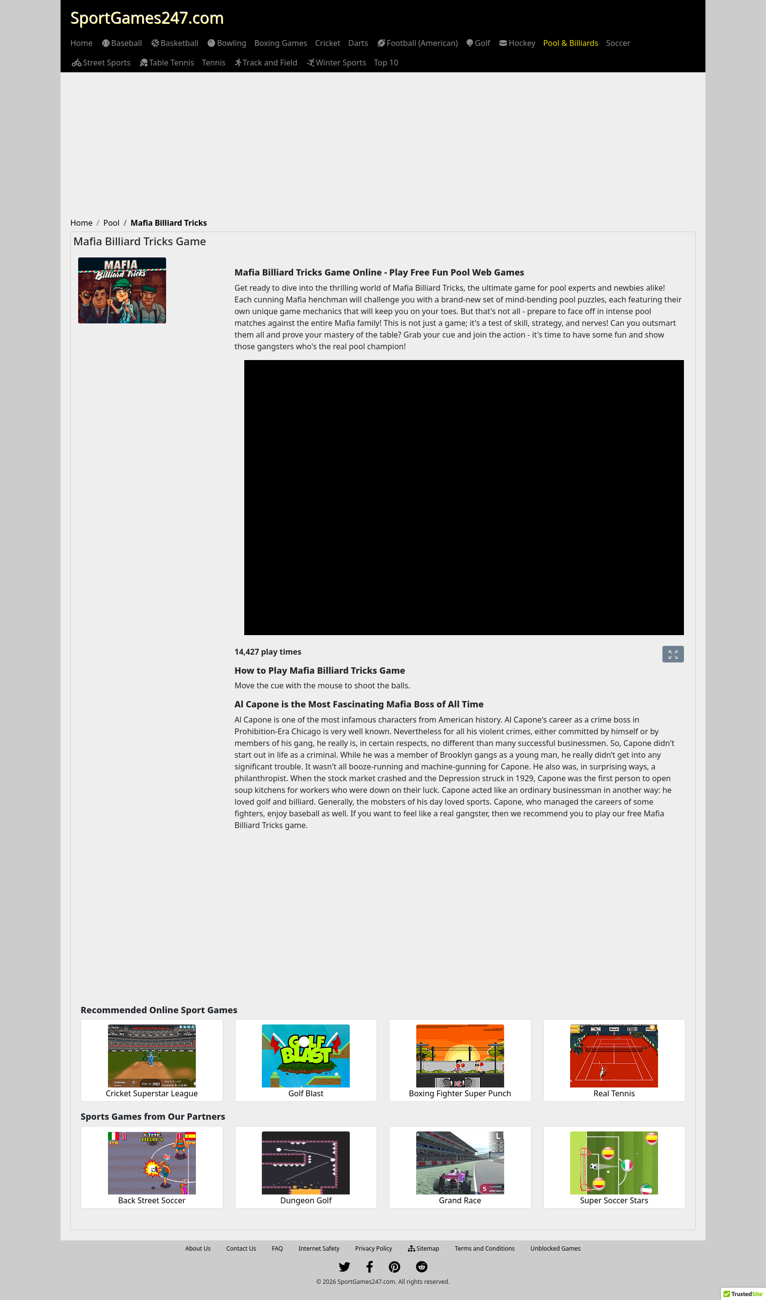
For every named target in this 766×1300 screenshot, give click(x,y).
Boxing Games (280, 43)
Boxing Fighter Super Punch (460, 1093)
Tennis (213, 62)
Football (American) (417, 43)
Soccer (618, 43)
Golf (478, 43)
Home (81, 43)
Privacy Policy (373, 1248)
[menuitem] (81, 43)
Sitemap (423, 1248)
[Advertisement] (383, 145)
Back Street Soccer (152, 1200)
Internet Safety (319, 1248)
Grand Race (460, 1200)
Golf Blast (305, 1093)
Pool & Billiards (570, 43)
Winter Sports (335, 62)
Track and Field (266, 62)
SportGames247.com (147, 17)
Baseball (121, 43)
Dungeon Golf (306, 1200)
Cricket (327, 43)
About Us (198, 1248)
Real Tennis (614, 1093)
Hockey (516, 43)
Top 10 (386, 62)
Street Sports (100, 62)
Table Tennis (166, 62)
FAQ (277, 1248)
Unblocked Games (556, 1248)
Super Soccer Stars (614, 1200)
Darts (358, 43)
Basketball (174, 43)
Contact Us (241, 1248)
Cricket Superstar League (152, 1093)
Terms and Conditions (485, 1248)
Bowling (226, 43)
